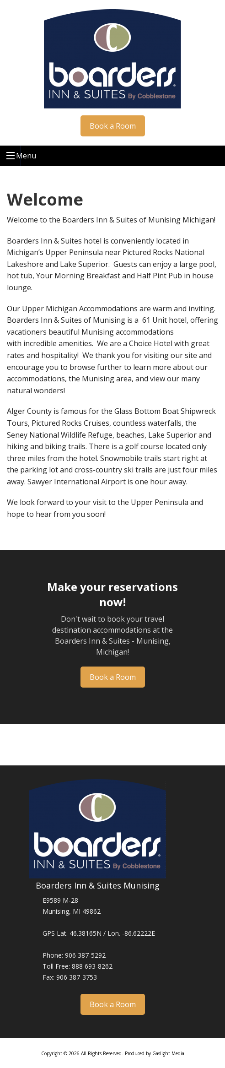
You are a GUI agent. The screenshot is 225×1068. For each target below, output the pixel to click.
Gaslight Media (168, 1053)
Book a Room (113, 126)
